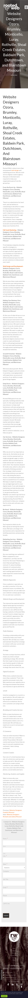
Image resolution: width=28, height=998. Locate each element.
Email (5, 887)
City (5, 856)
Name (5, 838)
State (5, 864)
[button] (8, 984)
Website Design (14, 955)
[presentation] (14, 908)
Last (4, 853)
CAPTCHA (6, 903)
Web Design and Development (13, 266)
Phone (5, 895)
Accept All (4, 996)
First (4, 846)
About (14, 950)
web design (15, 170)
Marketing (14, 953)
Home (14, 948)
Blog (14, 960)
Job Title (5, 879)
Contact (14, 957)
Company (6, 871)
